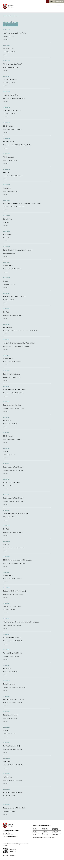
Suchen (47, 1)
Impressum (5, 855)
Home (4, 15)
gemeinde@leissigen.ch (11, 836)
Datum (6, 25)
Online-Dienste (59, 1)
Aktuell (8, 15)
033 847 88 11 (10, 835)
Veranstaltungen (14, 15)
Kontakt (52, 1)
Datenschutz (12, 855)
